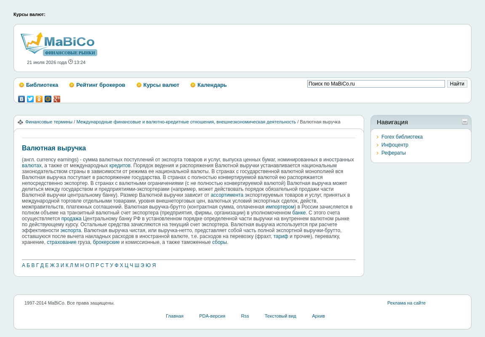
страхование (61, 242)
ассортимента (227, 195)
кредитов (120, 165)
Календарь (212, 85)
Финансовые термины (48, 121)
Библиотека (42, 85)
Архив (318, 315)
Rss (245, 315)
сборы (219, 242)
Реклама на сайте (406, 302)
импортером (280, 207)
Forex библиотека (402, 137)
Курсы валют (161, 85)
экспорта (70, 230)
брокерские (106, 242)
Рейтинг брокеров (100, 85)
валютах (32, 165)
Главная (175, 315)
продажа (71, 219)
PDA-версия (212, 315)
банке (299, 213)
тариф (280, 236)
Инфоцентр (394, 145)
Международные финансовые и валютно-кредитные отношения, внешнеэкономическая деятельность (186, 121)
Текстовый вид (280, 315)
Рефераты (393, 153)
